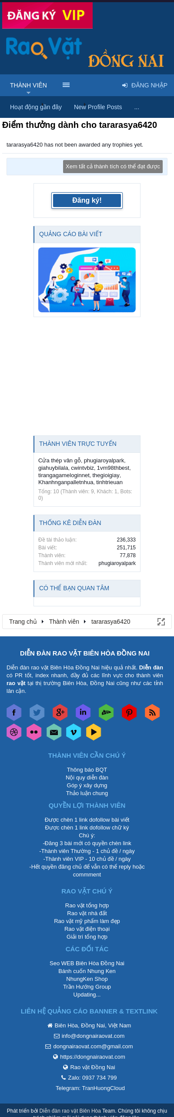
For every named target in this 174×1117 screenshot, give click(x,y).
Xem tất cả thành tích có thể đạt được (113, 166)
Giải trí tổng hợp (87, 936)
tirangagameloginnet (64, 475)
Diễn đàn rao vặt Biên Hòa (70, 1111)
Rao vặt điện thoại (87, 929)
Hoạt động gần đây (36, 107)
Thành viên (28, 85)
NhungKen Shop (86, 979)
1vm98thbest (113, 468)
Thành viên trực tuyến (78, 443)
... (136, 107)
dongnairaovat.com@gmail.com (93, 1046)
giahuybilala (53, 468)
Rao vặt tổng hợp (87, 905)
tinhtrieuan (109, 482)
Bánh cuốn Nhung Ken (87, 971)
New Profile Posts (98, 107)
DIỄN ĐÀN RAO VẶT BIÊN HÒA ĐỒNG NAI (85, 653)
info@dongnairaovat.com (93, 1036)
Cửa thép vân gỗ (59, 460)
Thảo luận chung (87, 793)
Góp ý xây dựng (87, 785)
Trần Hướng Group (87, 986)
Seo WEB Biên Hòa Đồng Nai (87, 963)
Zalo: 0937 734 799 (92, 1077)
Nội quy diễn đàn (87, 777)
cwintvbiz (82, 468)
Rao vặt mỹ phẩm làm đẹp (87, 921)
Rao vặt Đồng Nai (92, 1067)
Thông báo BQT (87, 769)
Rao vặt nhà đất (87, 913)
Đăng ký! (87, 200)
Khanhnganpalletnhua (66, 482)
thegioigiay (105, 475)
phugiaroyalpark (104, 460)
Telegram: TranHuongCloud (90, 1088)
